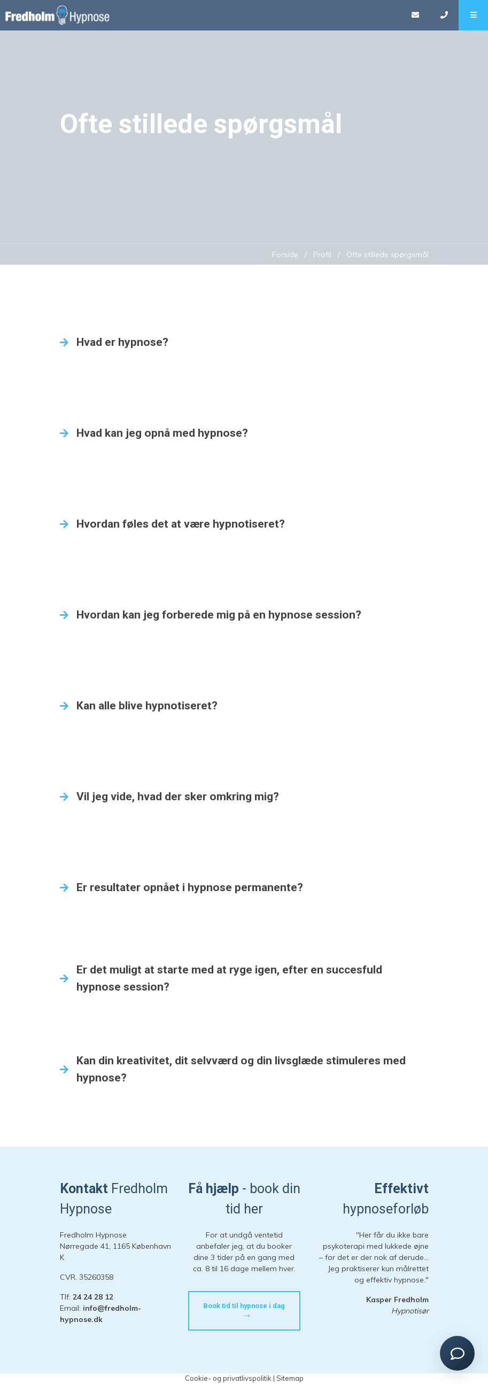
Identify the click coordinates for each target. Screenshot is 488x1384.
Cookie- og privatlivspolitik (228, 1378)
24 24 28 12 (93, 1297)
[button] (473, 15)
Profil (322, 254)
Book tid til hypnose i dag (244, 1311)
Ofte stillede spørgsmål (387, 254)
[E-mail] (415, 15)
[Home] (200, 15)
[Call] (444, 15)
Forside (285, 254)
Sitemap (290, 1378)
